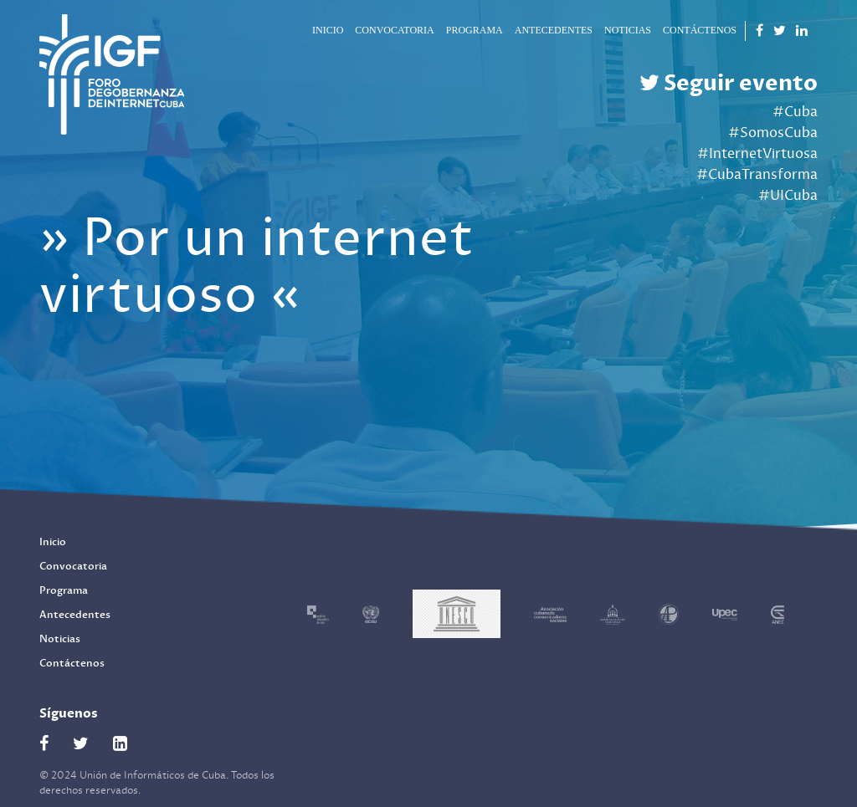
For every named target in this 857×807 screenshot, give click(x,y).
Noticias (627, 30)
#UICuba (788, 195)
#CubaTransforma (757, 174)
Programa (474, 30)
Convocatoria (394, 30)
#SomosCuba (773, 133)
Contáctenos (699, 30)
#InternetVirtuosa (757, 154)
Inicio (327, 30)
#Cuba (795, 112)
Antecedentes (554, 30)
